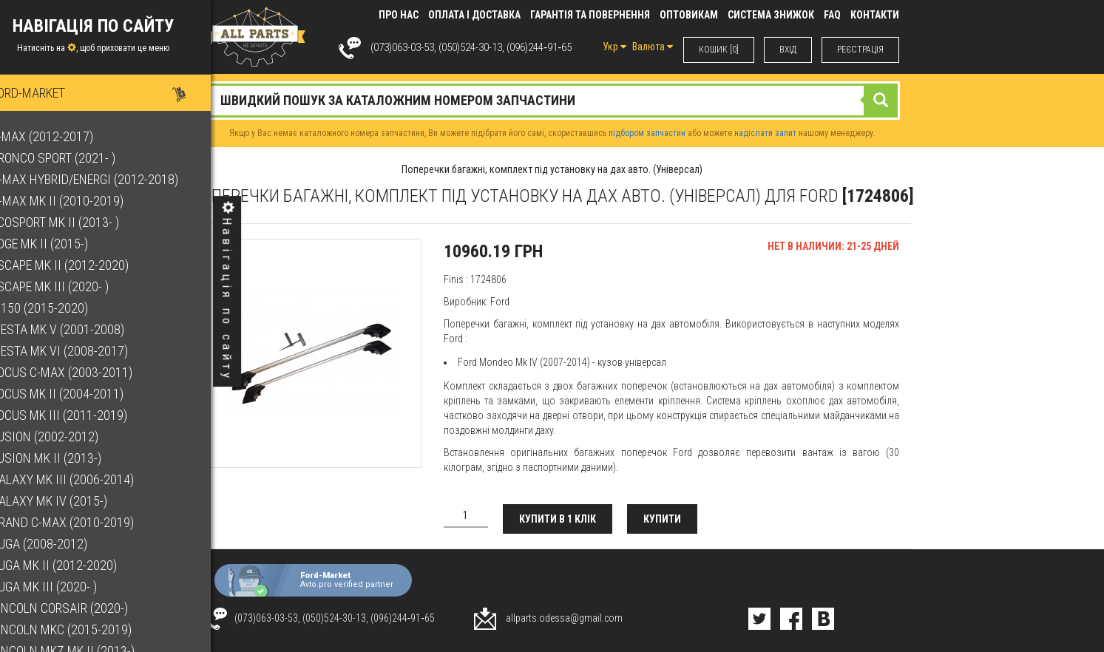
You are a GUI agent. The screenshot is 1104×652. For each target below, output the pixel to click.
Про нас (399, 15)
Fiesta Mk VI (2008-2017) (83, 351)
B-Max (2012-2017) (66, 136)
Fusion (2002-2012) (68, 436)
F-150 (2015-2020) (63, 308)
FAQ (832, 15)
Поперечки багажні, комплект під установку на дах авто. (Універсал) (552, 169)
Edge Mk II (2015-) (63, 243)
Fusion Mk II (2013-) (70, 458)
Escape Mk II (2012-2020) (83, 265)
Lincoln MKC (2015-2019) (85, 629)
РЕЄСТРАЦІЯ (860, 49)
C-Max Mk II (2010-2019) (81, 200)
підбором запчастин (647, 133)
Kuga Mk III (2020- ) (68, 586)
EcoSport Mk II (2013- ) (79, 222)
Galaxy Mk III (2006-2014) (86, 479)
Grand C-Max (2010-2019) (86, 522)
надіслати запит (765, 133)
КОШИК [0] (719, 49)
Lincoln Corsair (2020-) (83, 608)
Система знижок (771, 15)
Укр (614, 46)
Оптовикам (689, 15)
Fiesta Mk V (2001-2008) (81, 329)
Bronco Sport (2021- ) (77, 158)
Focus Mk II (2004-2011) (81, 393)
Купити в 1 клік (557, 519)
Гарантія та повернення (590, 15)
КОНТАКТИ (874, 15)
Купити (662, 519)
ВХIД (787, 49)
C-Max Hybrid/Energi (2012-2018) (108, 179)
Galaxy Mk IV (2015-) (73, 501)
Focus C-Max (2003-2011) (85, 372)
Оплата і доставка (474, 15)
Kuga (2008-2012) (63, 543)
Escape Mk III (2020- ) (73, 286)
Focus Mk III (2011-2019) (83, 415)
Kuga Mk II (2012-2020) (77, 565)
